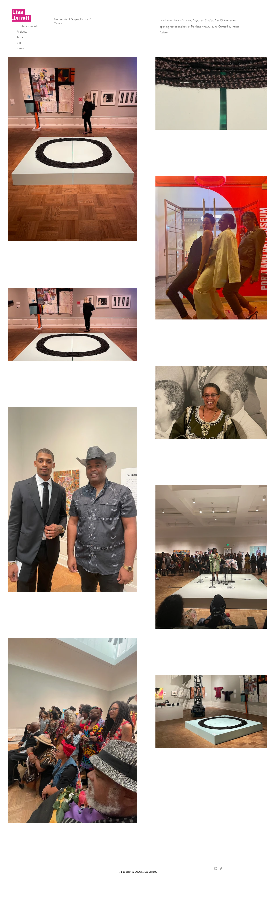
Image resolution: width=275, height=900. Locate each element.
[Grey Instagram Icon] (215, 868)
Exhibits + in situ (28, 26)
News (20, 48)
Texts (20, 37)
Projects (22, 32)
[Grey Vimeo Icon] (220, 868)
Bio (19, 43)
